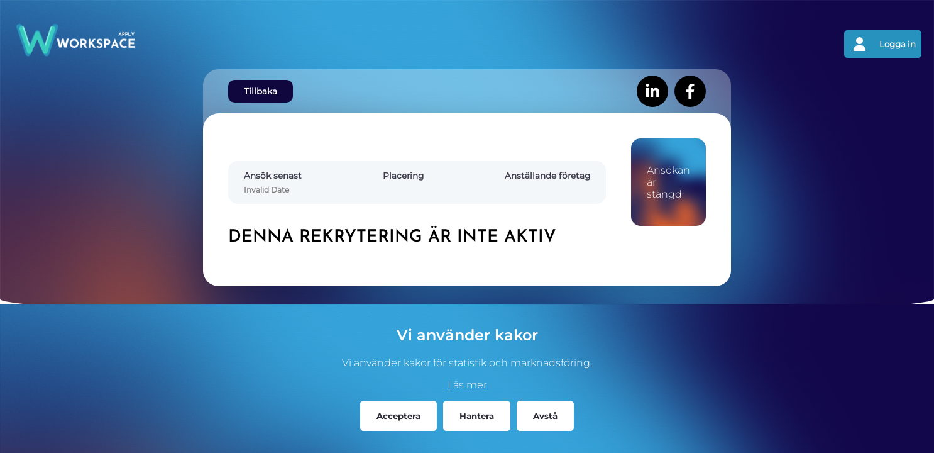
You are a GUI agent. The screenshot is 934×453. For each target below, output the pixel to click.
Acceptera (398, 416)
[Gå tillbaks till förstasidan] (240, 44)
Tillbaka (260, 91)
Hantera (476, 416)
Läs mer (467, 385)
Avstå (545, 416)
